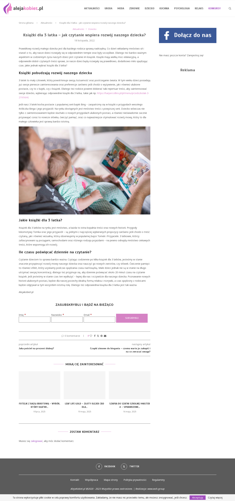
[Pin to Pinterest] (102, 335)
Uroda (108, 8)
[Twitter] (130, 467)
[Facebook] (105, 467)
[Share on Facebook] (94, 335)
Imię (22, 314)
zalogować (37, 441)
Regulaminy (158, 479)
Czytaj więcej (215, 497)
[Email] (99, 320)
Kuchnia (164, 8)
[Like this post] (91, 335)
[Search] (230, 8)
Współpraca (91, 479)
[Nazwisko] (67, 320)
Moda (120, 8)
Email (88, 314)
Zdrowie (134, 8)
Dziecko (149, 8)
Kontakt (74, 479)
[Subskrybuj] (132, 318)
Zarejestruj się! (195, 55)
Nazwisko (57, 314)
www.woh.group (156, 488)
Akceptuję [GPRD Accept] (197, 497)
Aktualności (92, 8)
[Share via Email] (105, 335)
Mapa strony (111, 479)
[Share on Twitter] (98, 335)
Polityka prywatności (134, 479)
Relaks (199, 8)
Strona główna (26, 22)
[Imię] (34, 320)
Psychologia (182, 8)
